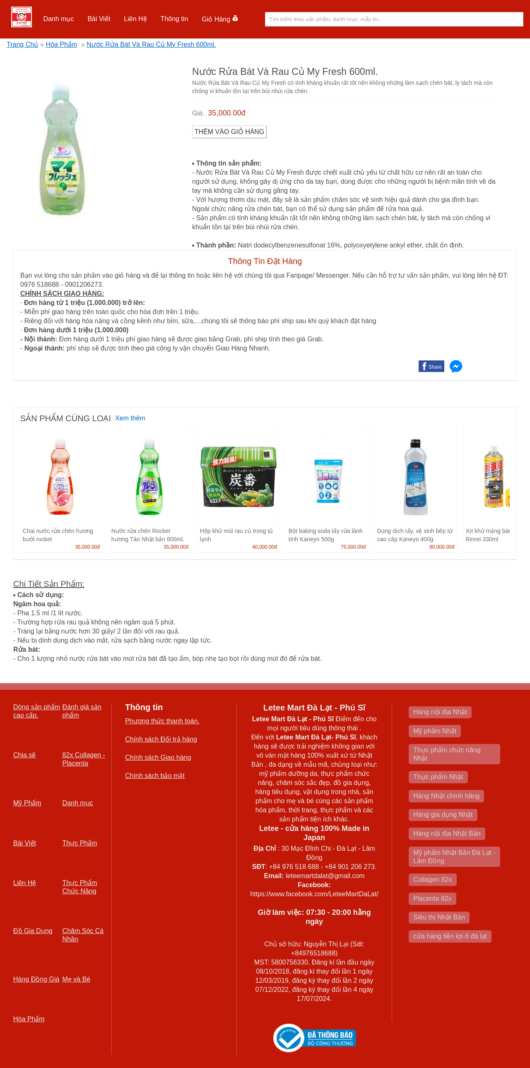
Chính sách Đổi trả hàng (161, 739)
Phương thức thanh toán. (162, 721)
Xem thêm (130, 418)
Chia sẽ (24, 754)
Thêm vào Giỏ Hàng (230, 131)
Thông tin (174, 18)
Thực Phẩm (80, 843)
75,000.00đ (353, 547)
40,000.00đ (264, 547)
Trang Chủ (22, 44)
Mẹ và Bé (77, 979)
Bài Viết (98, 18)
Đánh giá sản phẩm (82, 711)
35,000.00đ (226, 113)
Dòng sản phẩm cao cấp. (36, 711)
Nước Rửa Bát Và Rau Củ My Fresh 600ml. (151, 44)
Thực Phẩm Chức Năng (80, 887)
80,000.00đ (441, 547)
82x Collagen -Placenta (84, 759)
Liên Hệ (135, 18)
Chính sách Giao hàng (158, 757)
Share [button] (435, 367)
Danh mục (58, 18)
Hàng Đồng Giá (36, 979)
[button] (58, 19)
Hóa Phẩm (61, 44)
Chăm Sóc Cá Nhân (83, 935)
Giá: (198, 113)
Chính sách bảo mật (154, 775)
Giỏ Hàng (220, 19)
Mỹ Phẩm (27, 802)
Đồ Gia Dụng (33, 930)
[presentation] (496, 487)
